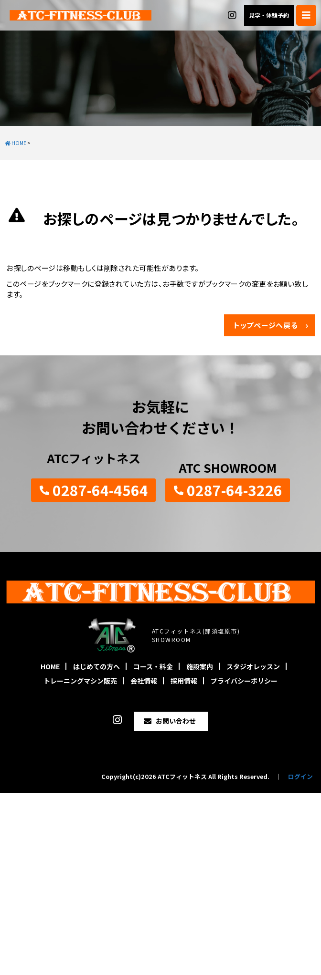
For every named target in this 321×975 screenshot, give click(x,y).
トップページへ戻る (266, 325)
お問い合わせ (176, 721)
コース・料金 (153, 666)
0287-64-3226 (234, 489)
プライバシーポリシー (244, 680)
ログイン (300, 776)
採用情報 (184, 680)
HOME (50, 666)
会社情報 (143, 680)
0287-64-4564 (100, 489)
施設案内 (199, 666)
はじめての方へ (96, 666)
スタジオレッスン (253, 666)
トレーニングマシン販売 (80, 680)
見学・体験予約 (269, 15)
